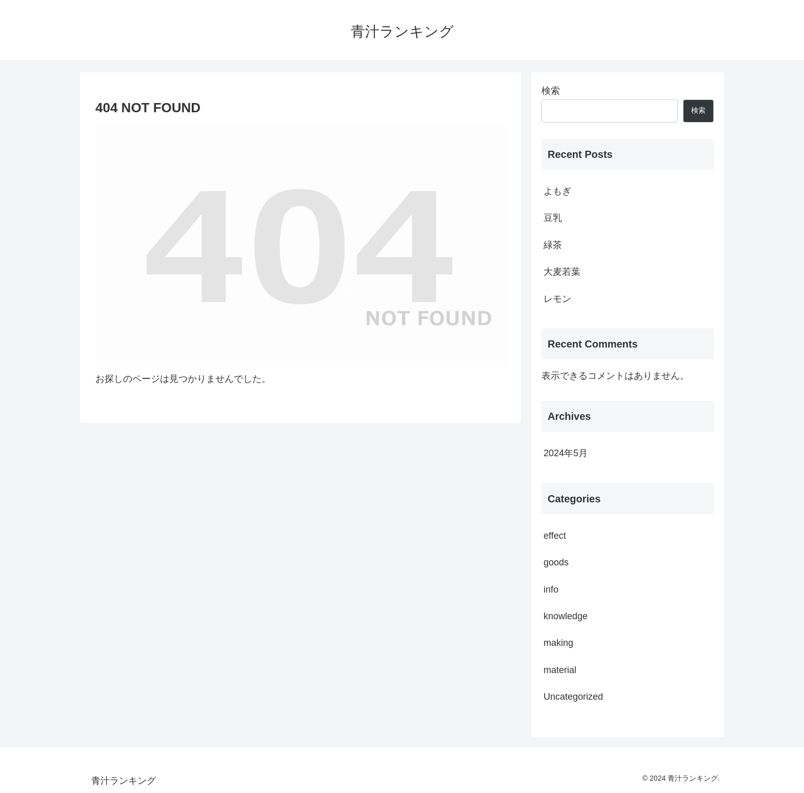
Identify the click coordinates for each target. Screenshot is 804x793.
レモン (557, 299)
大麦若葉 (562, 272)
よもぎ (557, 191)
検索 (550, 91)
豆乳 (553, 218)
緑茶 (553, 245)
